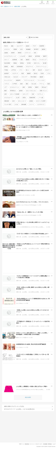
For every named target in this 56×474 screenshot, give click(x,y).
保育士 (24, 97)
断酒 (12, 66)
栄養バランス (43, 90)
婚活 (24, 87)
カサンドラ (25, 94)
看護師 (15, 49)
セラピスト (7, 49)
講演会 (22, 63)
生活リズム (37, 63)
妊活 (21, 49)
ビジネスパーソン (14, 87)
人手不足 (13, 70)
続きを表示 (28, 397)
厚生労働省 (33, 77)
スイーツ (31, 104)
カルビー (47, 70)
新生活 (35, 73)
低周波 (30, 87)
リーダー (42, 3)
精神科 (13, 52)
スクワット (40, 94)
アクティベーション (41, 66)
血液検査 (14, 59)
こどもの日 (22, 56)
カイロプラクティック (10, 56)
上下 (5, 87)
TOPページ (21, 444)
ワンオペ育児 (7, 104)
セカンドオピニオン (31, 90)
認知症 (27, 46)
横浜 (27, 83)
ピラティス (28, 52)
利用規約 (50, 444)
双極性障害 (32, 97)
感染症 (30, 56)
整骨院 (19, 52)
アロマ (34, 46)
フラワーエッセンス (29, 80)
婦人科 (40, 70)
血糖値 (6, 52)
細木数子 (6, 73)
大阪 (21, 59)
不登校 (6, 70)
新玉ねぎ (44, 87)
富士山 (34, 59)
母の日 (6, 46)
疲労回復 (37, 56)
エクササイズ (40, 104)
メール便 (40, 97)
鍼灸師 (41, 77)
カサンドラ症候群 (14, 94)
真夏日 (36, 87)
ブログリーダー (38, 444)
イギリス (6, 83)
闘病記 (15, 63)
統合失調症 (7, 63)
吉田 (5, 94)
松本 (13, 101)
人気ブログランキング (5, 2)
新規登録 (27, 444)
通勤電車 (6, 101)
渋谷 (33, 94)
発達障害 (41, 46)
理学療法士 (13, 90)
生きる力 (15, 77)
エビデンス (15, 73)
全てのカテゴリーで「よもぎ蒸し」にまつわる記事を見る (19, 409)
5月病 (42, 73)
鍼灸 (12, 46)
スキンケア (24, 77)
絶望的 (31, 101)
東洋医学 (36, 49)
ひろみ (16, 104)
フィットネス (41, 80)
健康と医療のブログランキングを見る (14, 406)
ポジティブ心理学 (41, 101)
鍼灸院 (27, 59)
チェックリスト (8, 80)
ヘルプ (53, 444)
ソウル (48, 73)
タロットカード (22, 101)
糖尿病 (43, 49)
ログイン (47, 3)
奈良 (35, 52)
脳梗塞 (29, 73)
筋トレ (27, 70)
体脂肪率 (18, 80)
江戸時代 (14, 83)
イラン (21, 70)
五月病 (29, 63)
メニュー (53, 3)
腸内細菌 (23, 104)
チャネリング (42, 59)
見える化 (34, 83)
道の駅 (44, 63)
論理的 (21, 90)
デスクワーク (29, 66)
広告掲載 (45, 444)
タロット (6, 59)
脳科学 (45, 56)
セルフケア (20, 46)
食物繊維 (28, 49)
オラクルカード (8, 97)
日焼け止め (7, 77)
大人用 (17, 97)
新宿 (22, 73)
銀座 (21, 83)
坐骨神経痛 (20, 66)
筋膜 (48, 83)
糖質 (5, 90)
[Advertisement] (28, 22)
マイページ (32, 444)
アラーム (41, 83)
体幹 (34, 70)
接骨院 (6, 66)
